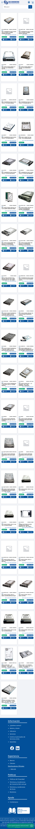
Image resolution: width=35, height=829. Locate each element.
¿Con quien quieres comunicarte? (18, 825)
